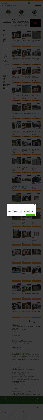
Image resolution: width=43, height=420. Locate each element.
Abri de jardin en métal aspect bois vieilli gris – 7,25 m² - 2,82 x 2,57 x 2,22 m (36, 222)
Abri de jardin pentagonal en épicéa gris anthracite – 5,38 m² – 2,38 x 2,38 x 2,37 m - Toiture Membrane (16, 113)
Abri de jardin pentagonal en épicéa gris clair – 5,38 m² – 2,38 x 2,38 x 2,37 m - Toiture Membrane (36, 312)
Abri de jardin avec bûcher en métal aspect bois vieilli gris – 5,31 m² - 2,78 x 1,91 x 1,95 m (36, 168)
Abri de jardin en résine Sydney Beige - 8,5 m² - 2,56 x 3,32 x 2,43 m (36, 59)
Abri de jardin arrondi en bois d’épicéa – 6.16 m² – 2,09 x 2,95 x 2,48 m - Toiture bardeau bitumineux (16, 95)
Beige (4, 39)
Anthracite (5, 38)
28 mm (5, 53)
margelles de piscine (31, 0)
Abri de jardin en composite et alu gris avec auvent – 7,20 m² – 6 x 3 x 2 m (36, 113)
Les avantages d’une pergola (6, 82)
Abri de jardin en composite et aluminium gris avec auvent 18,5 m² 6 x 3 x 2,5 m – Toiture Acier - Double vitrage (16, 294)
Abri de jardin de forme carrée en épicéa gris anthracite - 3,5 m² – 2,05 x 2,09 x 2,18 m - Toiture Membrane (16, 312)
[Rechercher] (18, 3)
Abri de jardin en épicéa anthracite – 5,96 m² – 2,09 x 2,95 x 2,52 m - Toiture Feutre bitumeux (26, 59)
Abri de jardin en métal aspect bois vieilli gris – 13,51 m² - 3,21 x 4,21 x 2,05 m (36, 294)
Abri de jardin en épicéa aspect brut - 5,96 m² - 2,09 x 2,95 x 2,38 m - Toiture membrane (26, 240)
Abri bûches (8, 15)
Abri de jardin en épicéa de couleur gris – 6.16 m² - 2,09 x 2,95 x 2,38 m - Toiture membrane (26, 149)
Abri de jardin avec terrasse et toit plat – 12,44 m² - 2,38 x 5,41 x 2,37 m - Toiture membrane (26, 41)
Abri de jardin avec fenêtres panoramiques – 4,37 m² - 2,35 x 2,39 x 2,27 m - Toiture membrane (16, 41)
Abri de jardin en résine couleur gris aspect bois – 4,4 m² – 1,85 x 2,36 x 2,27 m (16, 168)
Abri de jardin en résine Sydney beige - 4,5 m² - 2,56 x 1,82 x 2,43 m (26, 311)
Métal (4, 34)
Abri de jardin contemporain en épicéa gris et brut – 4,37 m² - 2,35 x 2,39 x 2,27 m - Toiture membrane (36, 240)
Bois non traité (5, 32)
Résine (4, 35)
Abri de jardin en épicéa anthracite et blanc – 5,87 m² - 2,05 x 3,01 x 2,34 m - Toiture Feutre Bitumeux (36, 276)
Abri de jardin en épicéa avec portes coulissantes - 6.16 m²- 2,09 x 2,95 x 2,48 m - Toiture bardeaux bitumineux (26, 294)
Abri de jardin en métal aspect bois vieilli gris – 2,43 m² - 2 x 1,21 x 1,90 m (16, 221)
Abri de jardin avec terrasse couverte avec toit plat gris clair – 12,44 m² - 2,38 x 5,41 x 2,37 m (26, 186)
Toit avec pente (6, 64)
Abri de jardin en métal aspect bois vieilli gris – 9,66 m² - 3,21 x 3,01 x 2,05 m (36, 149)
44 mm (5, 56)
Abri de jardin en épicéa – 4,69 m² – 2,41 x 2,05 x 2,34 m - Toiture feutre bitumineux (26, 276)
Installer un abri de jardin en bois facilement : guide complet (6, 76)
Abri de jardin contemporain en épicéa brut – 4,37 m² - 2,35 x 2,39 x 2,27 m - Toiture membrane (36, 95)
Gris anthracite (6, 43)
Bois (4, 40)
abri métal (20, 356)
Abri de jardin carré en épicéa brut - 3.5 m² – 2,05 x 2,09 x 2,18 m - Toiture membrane (26, 168)
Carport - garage (21, 15)
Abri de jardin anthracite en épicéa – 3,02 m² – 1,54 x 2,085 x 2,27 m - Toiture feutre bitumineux (16, 131)
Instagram (11, 407)
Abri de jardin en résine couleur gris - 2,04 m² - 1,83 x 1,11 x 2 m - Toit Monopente (36, 77)
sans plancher (6, 61)
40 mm (4, 55)
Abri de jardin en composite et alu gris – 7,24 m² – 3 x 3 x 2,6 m (36, 185)
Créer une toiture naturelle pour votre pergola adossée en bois (6, 88)
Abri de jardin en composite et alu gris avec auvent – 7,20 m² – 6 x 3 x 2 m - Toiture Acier (36, 131)
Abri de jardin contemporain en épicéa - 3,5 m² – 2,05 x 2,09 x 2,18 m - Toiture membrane (16, 59)
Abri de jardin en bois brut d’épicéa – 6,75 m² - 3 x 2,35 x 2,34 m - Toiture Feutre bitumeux (26, 77)
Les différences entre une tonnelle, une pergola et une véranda (6, 79)
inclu (4, 60)
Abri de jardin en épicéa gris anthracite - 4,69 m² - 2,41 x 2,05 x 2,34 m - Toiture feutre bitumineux (26, 204)
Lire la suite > (14, 27)
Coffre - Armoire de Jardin (34, 15)
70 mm (4, 57)
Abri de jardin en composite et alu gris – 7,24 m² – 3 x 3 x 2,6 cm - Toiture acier (16, 204)
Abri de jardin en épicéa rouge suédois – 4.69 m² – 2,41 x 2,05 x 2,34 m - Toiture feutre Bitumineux (16, 77)
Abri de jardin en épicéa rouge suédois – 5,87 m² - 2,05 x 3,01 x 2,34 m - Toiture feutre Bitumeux (26, 131)
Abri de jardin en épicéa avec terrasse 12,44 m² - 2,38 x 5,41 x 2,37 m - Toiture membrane (16, 258)
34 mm (4, 54)
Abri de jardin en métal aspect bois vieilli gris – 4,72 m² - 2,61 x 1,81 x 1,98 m (36, 41)
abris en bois (29, 375)
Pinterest (10, 407)
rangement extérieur (21, 394)
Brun (4, 41)
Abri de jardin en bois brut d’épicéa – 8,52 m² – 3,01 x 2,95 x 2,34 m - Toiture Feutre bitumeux (36, 204)
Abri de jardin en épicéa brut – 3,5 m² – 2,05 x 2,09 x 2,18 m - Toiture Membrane (26, 222)
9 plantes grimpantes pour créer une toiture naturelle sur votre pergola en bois (6, 85)
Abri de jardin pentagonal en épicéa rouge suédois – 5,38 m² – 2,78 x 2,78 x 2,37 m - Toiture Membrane (16, 186)
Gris (4, 42)
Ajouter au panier (16, 46)
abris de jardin (22, 0)
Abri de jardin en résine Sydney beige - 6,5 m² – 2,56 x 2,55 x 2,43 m (36, 257)
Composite (5, 33)
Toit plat (5, 65)
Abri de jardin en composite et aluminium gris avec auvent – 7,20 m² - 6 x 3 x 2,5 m (16, 276)
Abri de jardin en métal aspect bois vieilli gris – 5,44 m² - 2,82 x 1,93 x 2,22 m (26, 95)
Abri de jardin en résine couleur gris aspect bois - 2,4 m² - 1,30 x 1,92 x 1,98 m (16, 149)
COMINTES (5, 68)
